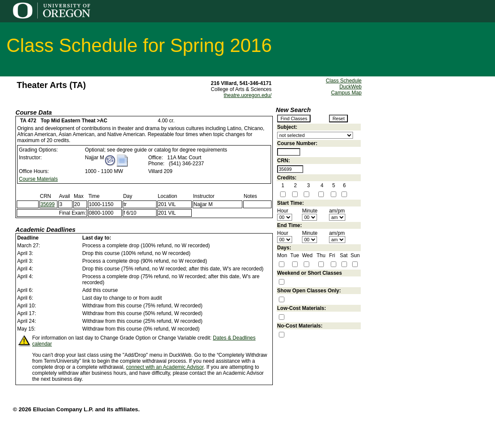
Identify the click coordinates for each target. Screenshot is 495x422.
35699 (47, 204)
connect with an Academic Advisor (165, 367)
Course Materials (38, 179)
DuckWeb (350, 87)
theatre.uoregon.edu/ (248, 95)
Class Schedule (344, 81)
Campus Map (346, 93)
